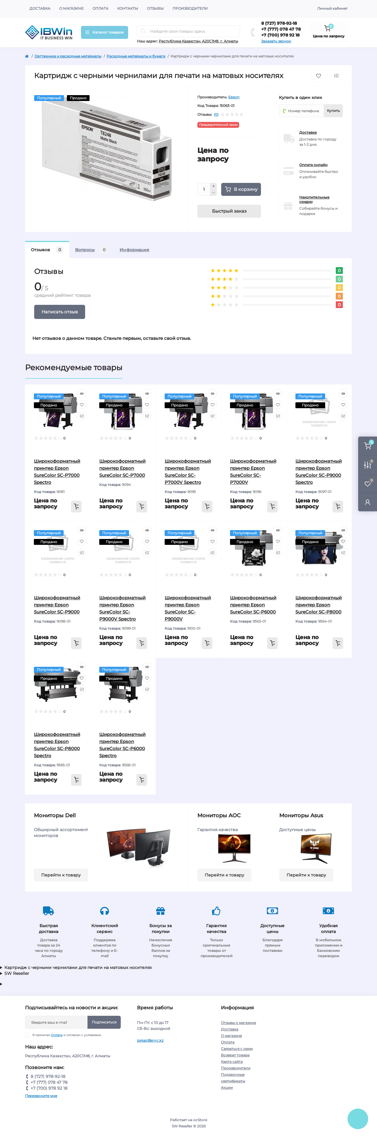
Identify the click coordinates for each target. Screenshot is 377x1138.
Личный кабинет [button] (332, 8)
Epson (233, 97)
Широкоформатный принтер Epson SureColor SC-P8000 (318, 605)
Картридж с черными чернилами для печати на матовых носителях (78, 967)
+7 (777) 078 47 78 (281, 29)
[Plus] (213, 186)
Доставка (39, 8)
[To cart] (76, 506)
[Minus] (213, 193)
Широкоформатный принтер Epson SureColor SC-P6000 (253, 605)
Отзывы (155, 8)
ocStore (200, 1120)
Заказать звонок (276, 41)
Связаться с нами (237, 1048)
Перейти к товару (61, 875)
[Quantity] (203, 189)
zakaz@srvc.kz (150, 1040)
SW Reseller (16, 973)
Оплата (100, 8)
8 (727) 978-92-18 (279, 23)
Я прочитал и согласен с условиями (66, 1035)
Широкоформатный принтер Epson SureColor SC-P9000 (57, 605)
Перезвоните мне (41, 1096)
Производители (190, 8)
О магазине (71, 8)
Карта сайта (232, 1061)
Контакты (127, 8)
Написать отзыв (60, 312)
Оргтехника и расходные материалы (67, 56)
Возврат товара (235, 1055)
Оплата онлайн (313, 165)
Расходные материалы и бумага (136, 56)
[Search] (143, 31)
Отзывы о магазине (238, 1022)
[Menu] (104, 32)
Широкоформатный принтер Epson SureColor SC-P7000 (122, 468)
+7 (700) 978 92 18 (280, 35)
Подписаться (104, 1022)
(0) (216, 115)
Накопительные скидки (314, 199)
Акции (227, 1087)
